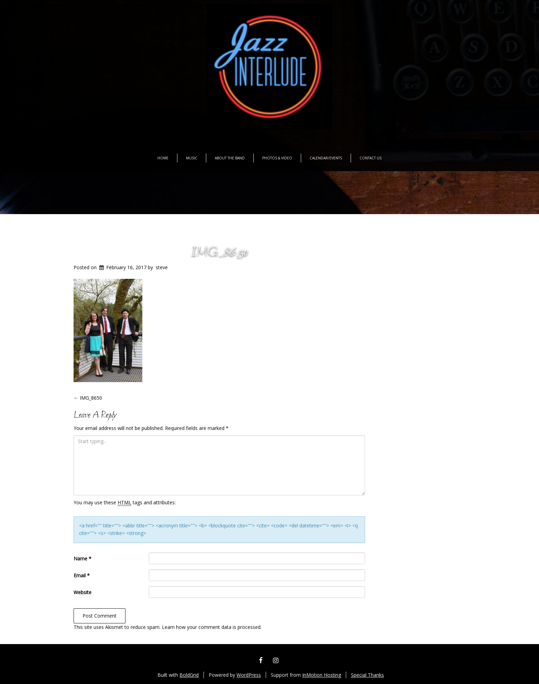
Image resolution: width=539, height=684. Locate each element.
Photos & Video (277, 158)
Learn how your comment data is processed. (212, 627)
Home (162, 158)
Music (191, 158)
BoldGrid (189, 675)
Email (82, 575)
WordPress (248, 675)
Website (82, 592)
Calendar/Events (326, 158)
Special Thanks (367, 675)
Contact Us (371, 158)
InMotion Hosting (321, 675)
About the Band (230, 158)
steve (162, 267)
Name (82, 558)
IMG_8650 (219, 252)
